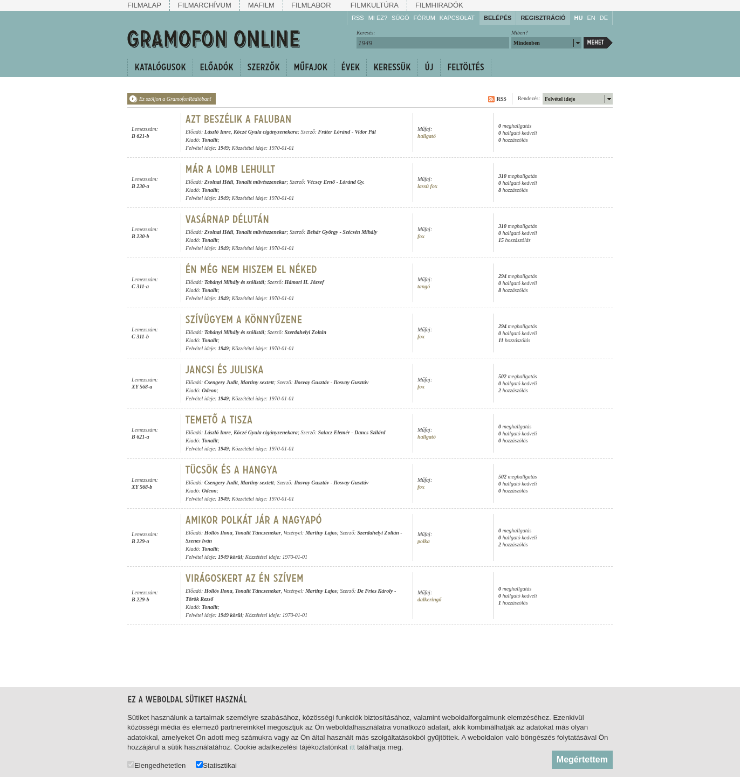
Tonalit (209, 140)
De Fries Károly (375, 591)
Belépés (497, 18)
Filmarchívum (204, 5)
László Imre (217, 132)
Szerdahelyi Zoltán (306, 332)
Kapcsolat (457, 18)
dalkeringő (429, 599)
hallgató (426, 136)
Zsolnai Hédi (219, 182)
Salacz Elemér (334, 432)
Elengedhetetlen (156, 765)
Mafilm (261, 5)
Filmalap (144, 5)
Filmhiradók (439, 5)
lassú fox (427, 186)
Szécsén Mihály (359, 232)
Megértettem (582, 759)
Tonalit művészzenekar (261, 182)
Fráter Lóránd (334, 132)
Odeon (209, 390)
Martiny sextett (257, 382)
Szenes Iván (199, 541)
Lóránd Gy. (352, 182)
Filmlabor (311, 5)
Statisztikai (216, 765)
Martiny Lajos (321, 533)
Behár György (322, 232)
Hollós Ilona (218, 533)
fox (420, 236)
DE (604, 18)
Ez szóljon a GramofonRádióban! (175, 99)
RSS (358, 18)
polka (423, 541)
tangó (423, 286)
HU (578, 18)
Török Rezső (199, 599)
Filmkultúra (375, 5)
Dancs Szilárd (370, 432)
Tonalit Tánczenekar (258, 533)
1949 (223, 148)
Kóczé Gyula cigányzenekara (266, 132)
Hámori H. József (304, 282)
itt (352, 747)
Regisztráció (542, 18)
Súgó (400, 18)
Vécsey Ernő (321, 182)
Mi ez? (377, 18)
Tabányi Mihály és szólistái (234, 282)
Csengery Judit (221, 382)
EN (591, 18)
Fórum (424, 18)
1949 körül (230, 557)
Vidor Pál (365, 132)
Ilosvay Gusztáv (311, 382)
